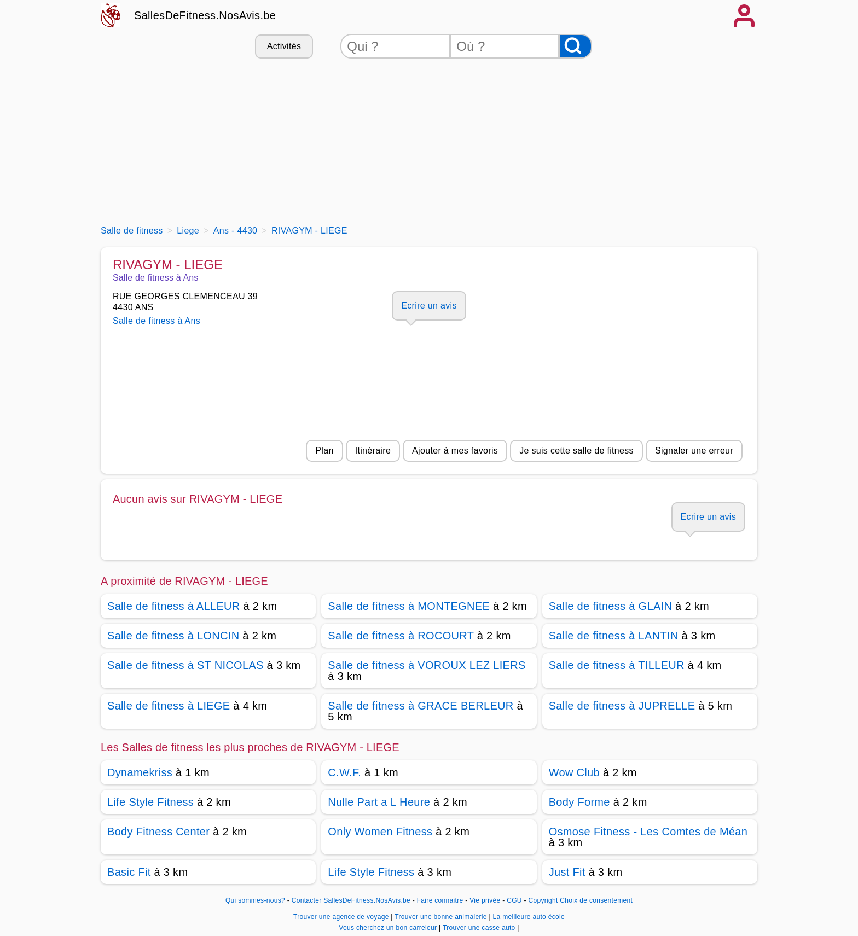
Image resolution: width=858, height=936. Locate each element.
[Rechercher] (575, 46)
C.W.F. (344, 772)
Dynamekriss (139, 772)
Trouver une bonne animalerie (442, 917)
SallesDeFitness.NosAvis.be (205, 15)
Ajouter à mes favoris (455, 450)
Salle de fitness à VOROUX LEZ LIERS (426, 665)
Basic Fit (129, 872)
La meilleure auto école (529, 917)
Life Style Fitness (150, 802)
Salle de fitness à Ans (156, 320)
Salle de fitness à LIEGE (168, 706)
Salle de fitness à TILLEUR (617, 665)
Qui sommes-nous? (255, 900)
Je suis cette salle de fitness (576, 450)
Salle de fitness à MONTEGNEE (409, 606)
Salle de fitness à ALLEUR (173, 606)
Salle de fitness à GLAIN (611, 606)
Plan (324, 450)
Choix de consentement (596, 900)
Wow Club (574, 772)
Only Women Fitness (380, 831)
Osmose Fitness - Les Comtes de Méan (648, 831)
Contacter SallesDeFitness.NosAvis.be (351, 900)
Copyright (543, 900)
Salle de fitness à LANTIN (614, 636)
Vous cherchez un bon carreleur (389, 928)
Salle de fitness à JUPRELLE (622, 706)
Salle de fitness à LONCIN (173, 636)
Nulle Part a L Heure (379, 802)
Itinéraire (373, 450)
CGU (514, 900)
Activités (284, 46)
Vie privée (484, 900)
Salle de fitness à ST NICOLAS (185, 665)
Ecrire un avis (428, 305)
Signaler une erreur (694, 450)
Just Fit (567, 872)
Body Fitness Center (158, 831)
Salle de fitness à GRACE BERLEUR (420, 706)
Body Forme (579, 802)
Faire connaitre (440, 900)
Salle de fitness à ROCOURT (401, 636)
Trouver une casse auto (480, 928)
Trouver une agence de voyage (342, 917)
